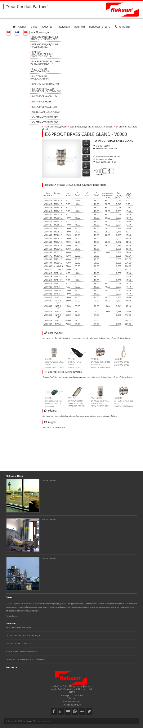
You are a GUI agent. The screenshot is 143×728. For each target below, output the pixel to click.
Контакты (122, 26)
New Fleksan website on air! (19, 627)
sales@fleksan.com (71, 701)
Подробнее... (12, 616)
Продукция (63, 26)
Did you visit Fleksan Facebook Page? (23, 635)
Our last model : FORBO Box (19, 643)
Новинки (79, 26)
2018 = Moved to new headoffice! (21, 651)
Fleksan (29, 721)
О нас (34, 26)
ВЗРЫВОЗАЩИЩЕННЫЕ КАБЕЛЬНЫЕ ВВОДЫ (91, 126)
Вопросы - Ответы (99, 26)
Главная (19, 26)
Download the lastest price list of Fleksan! (25, 659)
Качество (47, 26)
